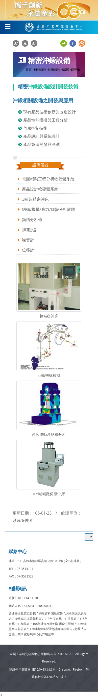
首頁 (29, 69)
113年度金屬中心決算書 (61, 619)
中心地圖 (73, 561)
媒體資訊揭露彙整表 (28, 619)
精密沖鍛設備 (71, 69)
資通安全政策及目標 (23, 613)
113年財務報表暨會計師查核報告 (50, 629)
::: (14, 49)
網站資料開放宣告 (51, 613)
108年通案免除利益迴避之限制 (53, 624)
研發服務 (40, 69)
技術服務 (54, 69)
